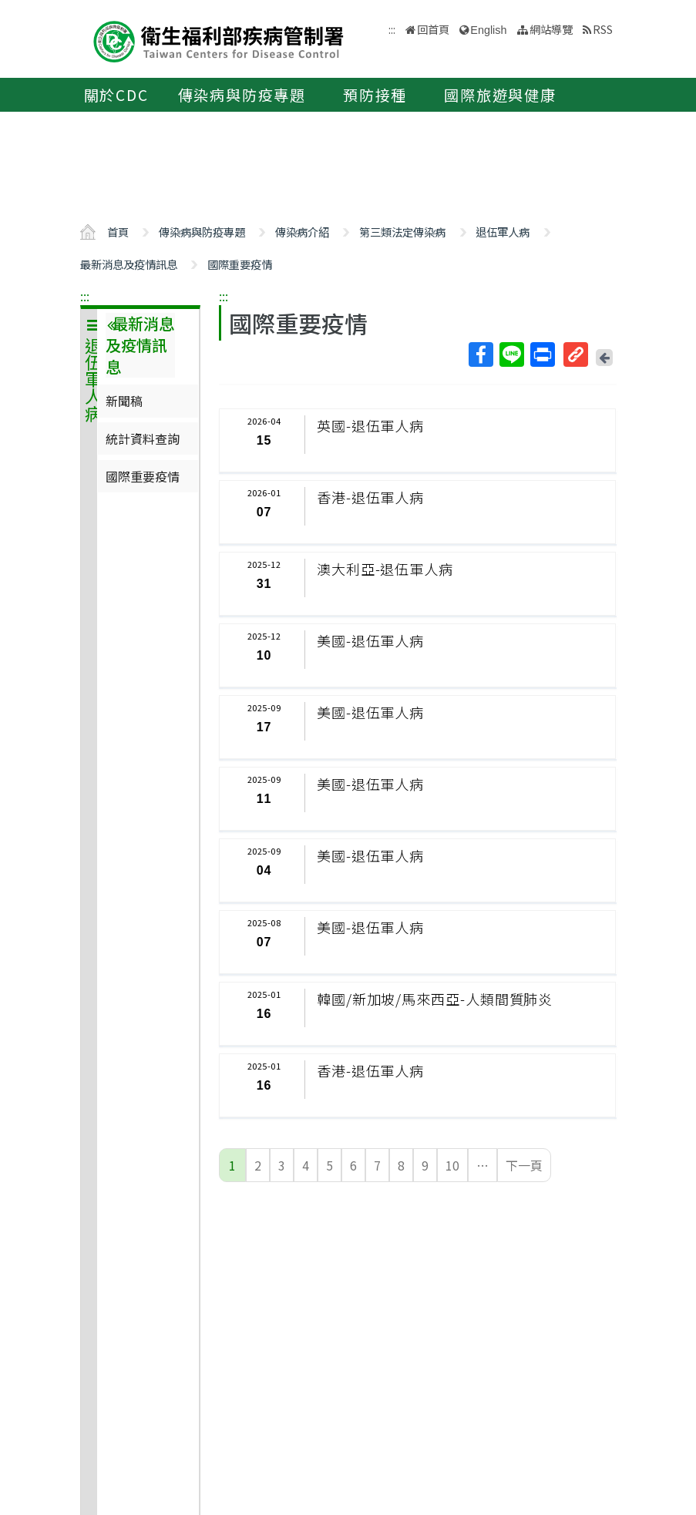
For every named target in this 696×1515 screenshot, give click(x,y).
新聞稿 (124, 400)
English (488, 30)
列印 (542, 354)
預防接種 (375, 95)
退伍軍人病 (503, 231)
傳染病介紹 (302, 231)
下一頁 (524, 1165)
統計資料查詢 (143, 438)
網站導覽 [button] (551, 29)
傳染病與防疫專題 (242, 95)
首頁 (118, 231)
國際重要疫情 (239, 264)
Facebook (480, 354)
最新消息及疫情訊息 (128, 264)
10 (452, 1165)
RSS (603, 29)
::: (84, 296)
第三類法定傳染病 (402, 231)
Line (511, 354)
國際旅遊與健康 (500, 95)
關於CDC (116, 95)
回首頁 (433, 29)
